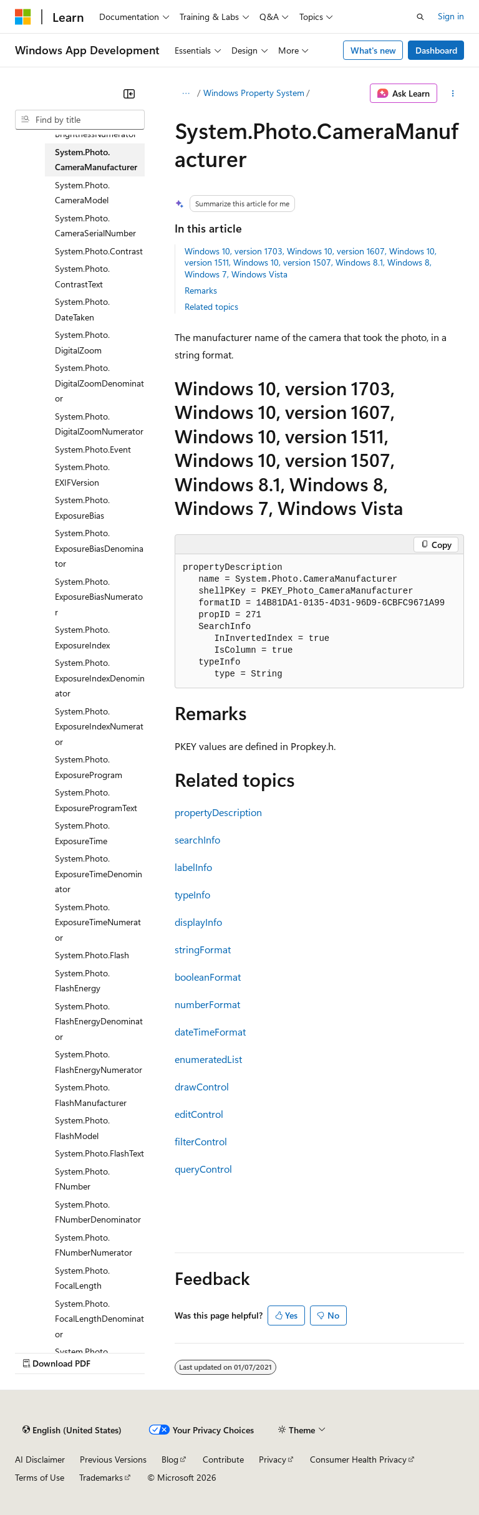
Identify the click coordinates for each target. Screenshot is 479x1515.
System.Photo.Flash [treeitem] (92, 955)
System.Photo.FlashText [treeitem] (99, 1153)
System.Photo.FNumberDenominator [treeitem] (98, 1212)
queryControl (203, 1168)
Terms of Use (39, 1477)
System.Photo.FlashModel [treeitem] (82, 1128)
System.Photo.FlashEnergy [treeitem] (82, 980)
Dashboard (436, 50)
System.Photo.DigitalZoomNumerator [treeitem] (99, 424)
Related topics (211, 306)
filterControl (201, 1141)
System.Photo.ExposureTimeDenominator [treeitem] (98, 873)
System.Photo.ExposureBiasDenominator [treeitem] (99, 548)
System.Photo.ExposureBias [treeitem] (82, 507)
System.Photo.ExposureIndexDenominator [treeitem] (100, 677)
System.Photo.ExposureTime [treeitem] (82, 833)
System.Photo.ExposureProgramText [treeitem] (96, 800)
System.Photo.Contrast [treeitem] (99, 251)
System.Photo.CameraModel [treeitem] (82, 192)
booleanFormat (208, 976)
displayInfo (198, 921)
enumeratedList (208, 1058)
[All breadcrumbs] (185, 93)
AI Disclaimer (40, 1459)
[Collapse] (129, 93)
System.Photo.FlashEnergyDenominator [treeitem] (99, 1021)
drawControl (202, 1086)
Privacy (272, 1459)
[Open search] (420, 17)
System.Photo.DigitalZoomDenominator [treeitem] (99, 383)
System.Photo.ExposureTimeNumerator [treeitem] (98, 922)
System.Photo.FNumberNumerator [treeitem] (93, 1245)
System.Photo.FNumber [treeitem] (82, 1179)
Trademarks (101, 1477)
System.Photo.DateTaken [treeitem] (82, 309)
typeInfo (192, 894)
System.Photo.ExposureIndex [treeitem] (82, 637)
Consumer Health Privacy (358, 1459)
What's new (373, 50)
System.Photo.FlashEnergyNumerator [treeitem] (98, 1061)
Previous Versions (113, 1459)
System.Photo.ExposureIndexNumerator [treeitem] (99, 726)
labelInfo (193, 866)
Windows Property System (253, 93)
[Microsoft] (23, 17)
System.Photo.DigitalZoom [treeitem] (82, 342)
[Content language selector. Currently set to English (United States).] (72, 1430)
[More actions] (453, 93)
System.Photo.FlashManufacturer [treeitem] (91, 1095)
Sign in (451, 16)
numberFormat (207, 1004)
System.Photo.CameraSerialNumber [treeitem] (95, 225)
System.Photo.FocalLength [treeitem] (82, 1278)
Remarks (201, 290)
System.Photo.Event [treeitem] (93, 449)
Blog (170, 1459)
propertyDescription (218, 812)
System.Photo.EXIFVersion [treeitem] (82, 474)
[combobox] (80, 120)
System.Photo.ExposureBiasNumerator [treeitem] (99, 596)
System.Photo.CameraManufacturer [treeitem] (96, 159)
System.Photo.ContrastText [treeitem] (82, 276)
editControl (199, 1113)
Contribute (223, 1459)
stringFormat (203, 949)
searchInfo (197, 839)
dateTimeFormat (210, 1031)
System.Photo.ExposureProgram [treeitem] (88, 767)
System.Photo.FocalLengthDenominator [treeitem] (99, 1318)
